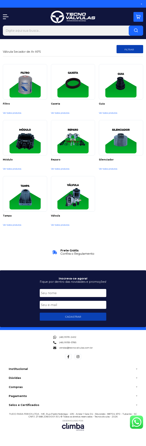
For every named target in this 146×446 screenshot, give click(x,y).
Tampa (7, 215)
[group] (73, 252)
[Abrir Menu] (6, 16)
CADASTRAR (73, 316)
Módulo (8, 159)
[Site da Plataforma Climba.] (73, 425)
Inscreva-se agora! (73, 278)
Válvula (55, 215)
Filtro (6, 103)
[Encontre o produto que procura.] (136, 31)
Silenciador (106, 159)
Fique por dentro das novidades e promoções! (73, 281)
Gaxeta (55, 103)
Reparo (55, 159)
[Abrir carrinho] (138, 17)
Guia (102, 103)
